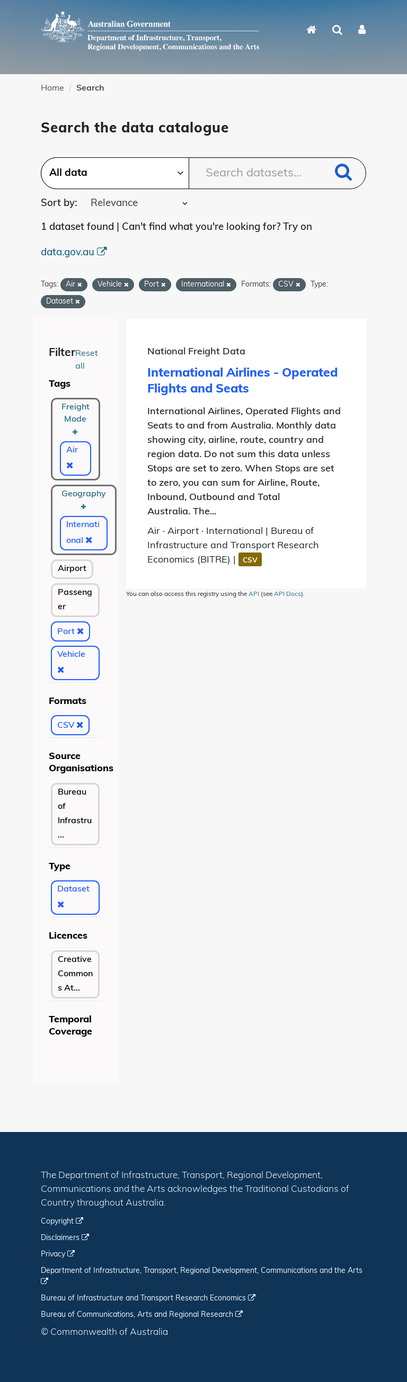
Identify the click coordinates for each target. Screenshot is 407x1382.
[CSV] (70, 725)
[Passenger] (75, 600)
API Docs (287, 594)
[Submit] (344, 174)
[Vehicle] (75, 663)
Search (90, 88)
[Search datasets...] (203, 173)
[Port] (70, 631)
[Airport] (72, 569)
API (254, 594)
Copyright (62, 1222)
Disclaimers (65, 1238)
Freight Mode (75, 418)
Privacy (58, 1255)
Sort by (58, 204)
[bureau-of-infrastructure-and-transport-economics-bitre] (75, 814)
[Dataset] (75, 897)
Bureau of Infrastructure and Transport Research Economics (148, 1299)
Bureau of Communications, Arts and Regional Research (142, 1315)
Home (52, 88)
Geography (83, 499)
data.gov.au (74, 253)
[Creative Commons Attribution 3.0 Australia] (75, 974)
